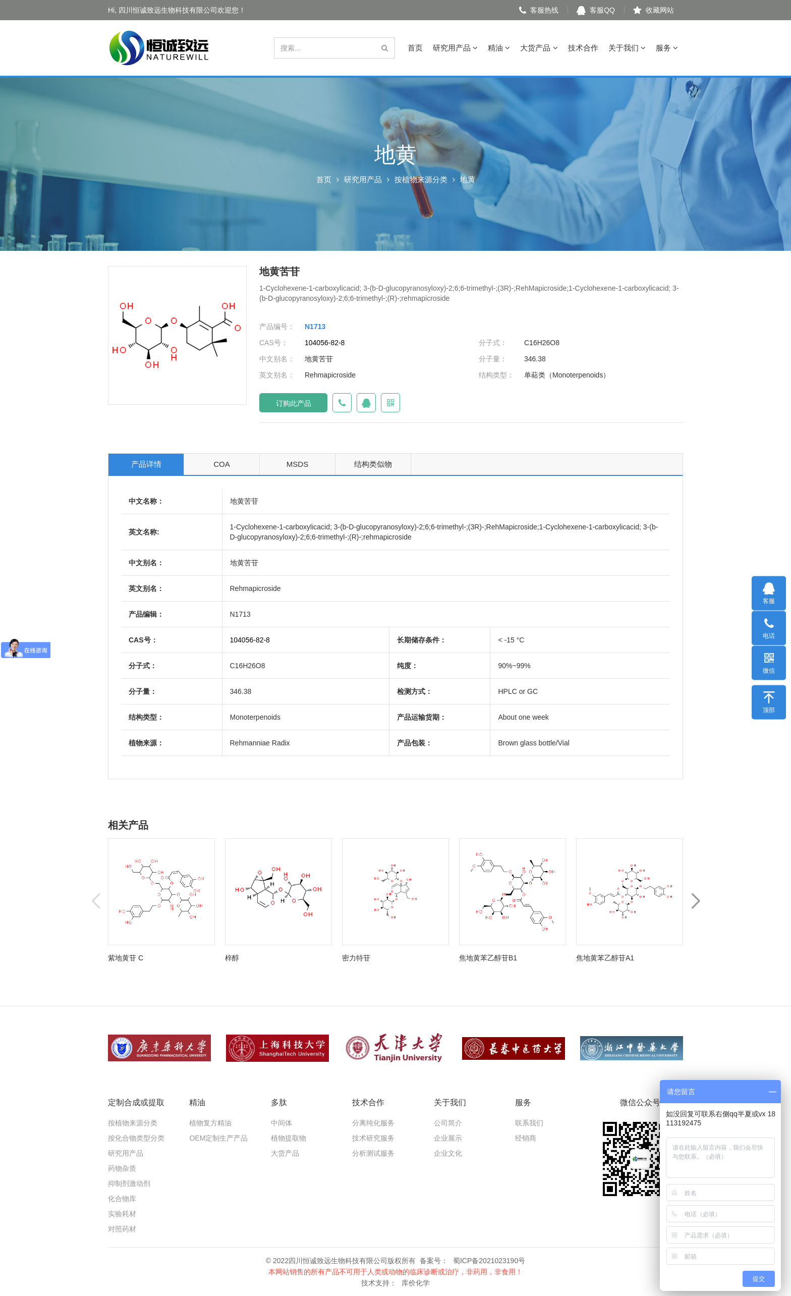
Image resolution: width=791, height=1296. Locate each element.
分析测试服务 (373, 1153)
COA (221, 464)
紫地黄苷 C (125, 958)
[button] (695, 902)
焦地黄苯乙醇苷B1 (488, 958)
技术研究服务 (373, 1138)
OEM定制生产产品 (218, 1138)
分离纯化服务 (373, 1123)
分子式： (493, 343)
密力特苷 (356, 958)
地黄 (467, 179)
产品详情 (146, 464)
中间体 (281, 1123)
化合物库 (122, 1199)
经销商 (525, 1138)
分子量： (493, 359)
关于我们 (627, 47)
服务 (667, 47)
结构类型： (496, 375)
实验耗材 (122, 1214)
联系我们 (529, 1123)
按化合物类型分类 (136, 1138)
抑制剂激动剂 (129, 1183)
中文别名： (277, 359)
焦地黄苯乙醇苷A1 (605, 958)
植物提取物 (288, 1138)
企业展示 (448, 1138)
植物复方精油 (210, 1123)
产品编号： (277, 326)
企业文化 (448, 1153)
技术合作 (583, 47)
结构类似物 (373, 464)
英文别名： (277, 375)
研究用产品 (455, 47)
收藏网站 (653, 10)
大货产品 (538, 47)
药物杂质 (122, 1168)
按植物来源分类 (420, 179)
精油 (499, 47)
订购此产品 (293, 403)
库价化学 (416, 1283)
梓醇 (232, 958)
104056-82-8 (325, 343)
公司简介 (448, 1123)
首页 (415, 47)
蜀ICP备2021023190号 (489, 1261)
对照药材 (122, 1229)
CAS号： (273, 343)
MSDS (297, 464)
